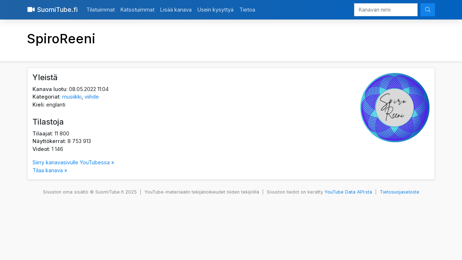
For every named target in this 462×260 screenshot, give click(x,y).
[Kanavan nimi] (386, 9)
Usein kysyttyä (215, 9)
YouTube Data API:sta (348, 192)
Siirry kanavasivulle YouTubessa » (73, 162)
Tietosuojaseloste (399, 192)
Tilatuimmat (100, 9)
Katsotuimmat (137, 9)
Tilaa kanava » (49, 170)
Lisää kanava (176, 9)
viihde (91, 97)
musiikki (72, 97)
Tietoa (247, 9)
